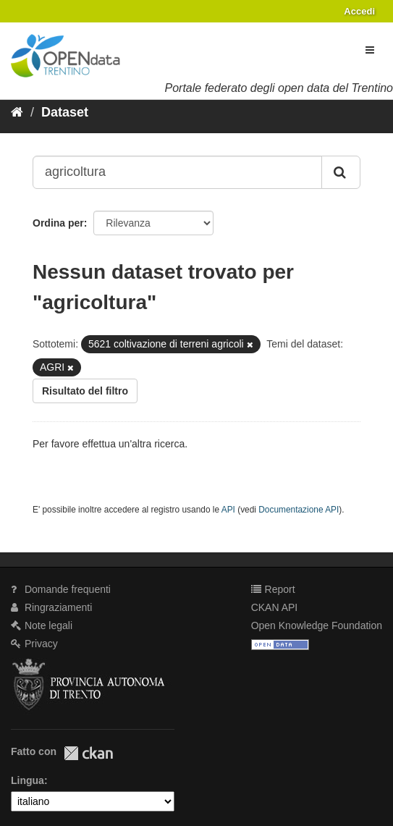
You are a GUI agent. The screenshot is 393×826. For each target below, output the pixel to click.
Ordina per (58, 223)
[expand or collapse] (370, 49)
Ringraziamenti (51, 607)
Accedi (359, 11)
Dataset (64, 112)
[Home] (17, 112)
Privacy (34, 643)
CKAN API (274, 607)
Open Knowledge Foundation (316, 625)
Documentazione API (298, 510)
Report (273, 589)
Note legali (41, 625)
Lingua (27, 780)
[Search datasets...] (177, 172)
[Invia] (340, 172)
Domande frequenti (61, 589)
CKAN (88, 753)
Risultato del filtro (85, 391)
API (228, 510)
